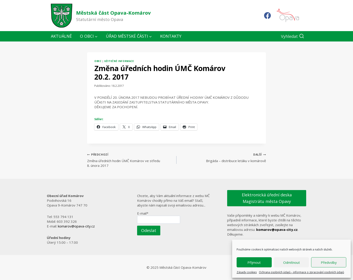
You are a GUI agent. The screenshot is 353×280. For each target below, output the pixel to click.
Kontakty (170, 36)
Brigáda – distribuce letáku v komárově (223, 157)
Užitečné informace (119, 61)
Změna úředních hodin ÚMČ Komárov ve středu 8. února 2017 (130, 160)
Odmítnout (291, 262)
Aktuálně (61, 36)
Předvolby (329, 262)
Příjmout (254, 262)
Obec (97, 61)
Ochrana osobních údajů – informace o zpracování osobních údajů (301, 272)
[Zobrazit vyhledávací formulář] (292, 36)
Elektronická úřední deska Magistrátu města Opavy (267, 198)
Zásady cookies (247, 272)
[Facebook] (267, 15)
